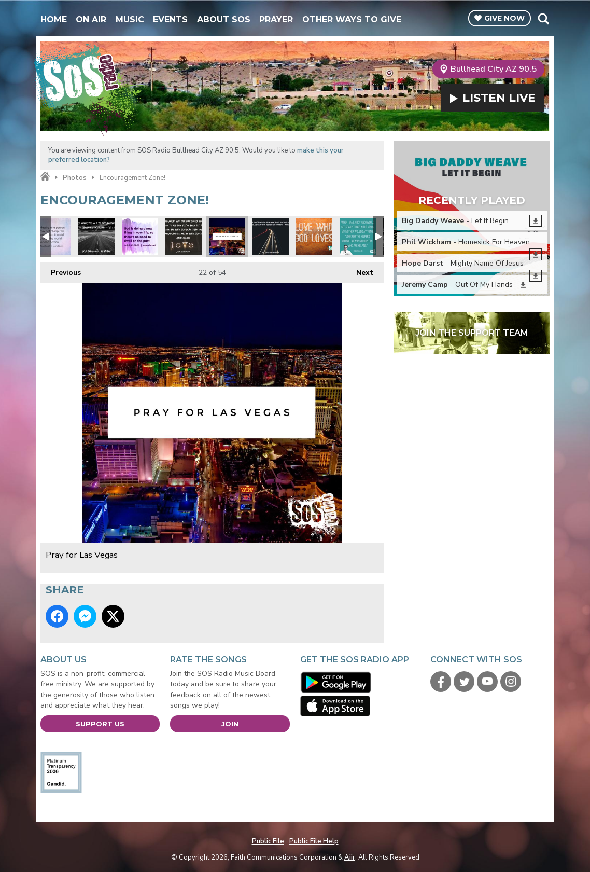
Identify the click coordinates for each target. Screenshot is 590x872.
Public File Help (314, 841)
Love (314, 236)
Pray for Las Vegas (227, 236)
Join (229, 723)
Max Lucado (270, 236)
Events (170, 19)
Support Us (100, 723)
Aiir (349, 857)
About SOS (223, 19)
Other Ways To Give (351, 19)
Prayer (276, 19)
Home (53, 19)
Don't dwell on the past (140, 236)
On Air (91, 19)
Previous (60, 270)
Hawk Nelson (183, 236)
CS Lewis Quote (96, 236)
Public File (268, 841)
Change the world (53, 236)
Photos (75, 178)
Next (359, 270)
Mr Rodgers (358, 236)
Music (130, 19)
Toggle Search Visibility (543, 18)
